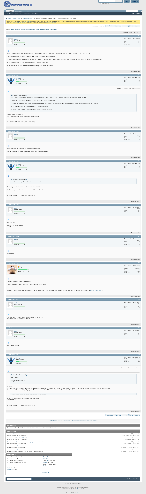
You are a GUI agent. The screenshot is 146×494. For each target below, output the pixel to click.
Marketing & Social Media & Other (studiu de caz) (20, 438)
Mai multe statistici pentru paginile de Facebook (84, 420)
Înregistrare (135, 1)
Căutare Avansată (136, 13)
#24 (139, 161)
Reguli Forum (45, 472)
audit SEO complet (95, 290)
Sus (138, 479)
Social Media (16, 18)
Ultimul (137, 26)
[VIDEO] (45, 462)
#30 (139, 354)
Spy (28, 11)
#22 (139, 75)
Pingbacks (9, 468)
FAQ (7, 13)
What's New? (19, 11)
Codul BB (45, 457)
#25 (139, 204)
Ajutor (127, 1)
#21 (139, 36)
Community (18, 13)
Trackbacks (46, 466)
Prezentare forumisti (51, 22)
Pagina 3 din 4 (111, 26)
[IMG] (48, 460)
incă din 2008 (27, 21)
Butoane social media (12, 434)
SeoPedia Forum (128, 479)
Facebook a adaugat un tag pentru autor (59, 420)
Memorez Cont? (104, 3)
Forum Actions (26, 13)
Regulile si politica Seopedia (18, 22)
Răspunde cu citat (135, 71)
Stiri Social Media (27, 18)
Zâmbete (45, 458)
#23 (139, 131)
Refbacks (9, 469)
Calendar (11, 13)
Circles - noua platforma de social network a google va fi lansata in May (26, 442)
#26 (139, 236)
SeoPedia (78, 492)
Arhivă (135, 479)
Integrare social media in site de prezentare (18, 446)
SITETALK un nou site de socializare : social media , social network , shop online (34, 29)
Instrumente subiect (127, 32)
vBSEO (78, 488)
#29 (139, 328)
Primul (118, 26)
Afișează (136, 32)
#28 (139, 299)
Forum (10, 11)
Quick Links (35, 13)
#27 (139, 263)
